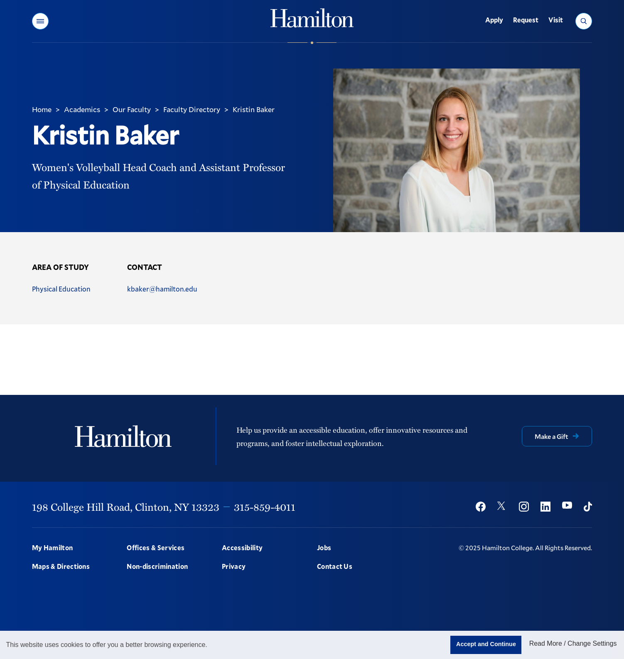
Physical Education (61, 289)
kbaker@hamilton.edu (162, 289)
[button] (40, 21)
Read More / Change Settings (573, 643)
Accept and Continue (486, 644)
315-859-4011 (264, 506)
